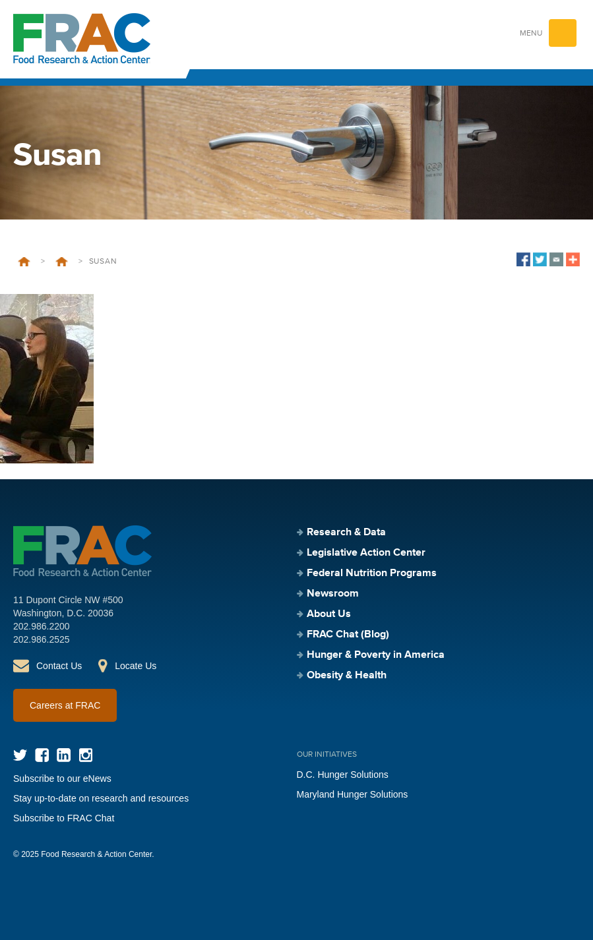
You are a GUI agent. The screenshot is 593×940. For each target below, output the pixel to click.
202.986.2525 (41, 639)
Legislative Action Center (366, 553)
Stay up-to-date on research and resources (101, 798)
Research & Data (346, 532)
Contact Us (59, 666)
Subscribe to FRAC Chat (63, 818)
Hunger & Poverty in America (376, 655)
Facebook (42, 755)
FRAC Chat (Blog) (348, 635)
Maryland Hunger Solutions (352, 794)
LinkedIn (64, 755)
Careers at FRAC (65, 705)
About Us (329, 614)
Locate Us (135, 666)
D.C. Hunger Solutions (343, 774)
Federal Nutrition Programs (372, 573)
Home (24, 261)
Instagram (85, 755)
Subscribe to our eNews (62, 778)
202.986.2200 (41, 626)
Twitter (20, 755)
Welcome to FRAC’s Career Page (62, 261)
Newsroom (333, 594)
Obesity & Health (347, 675)
